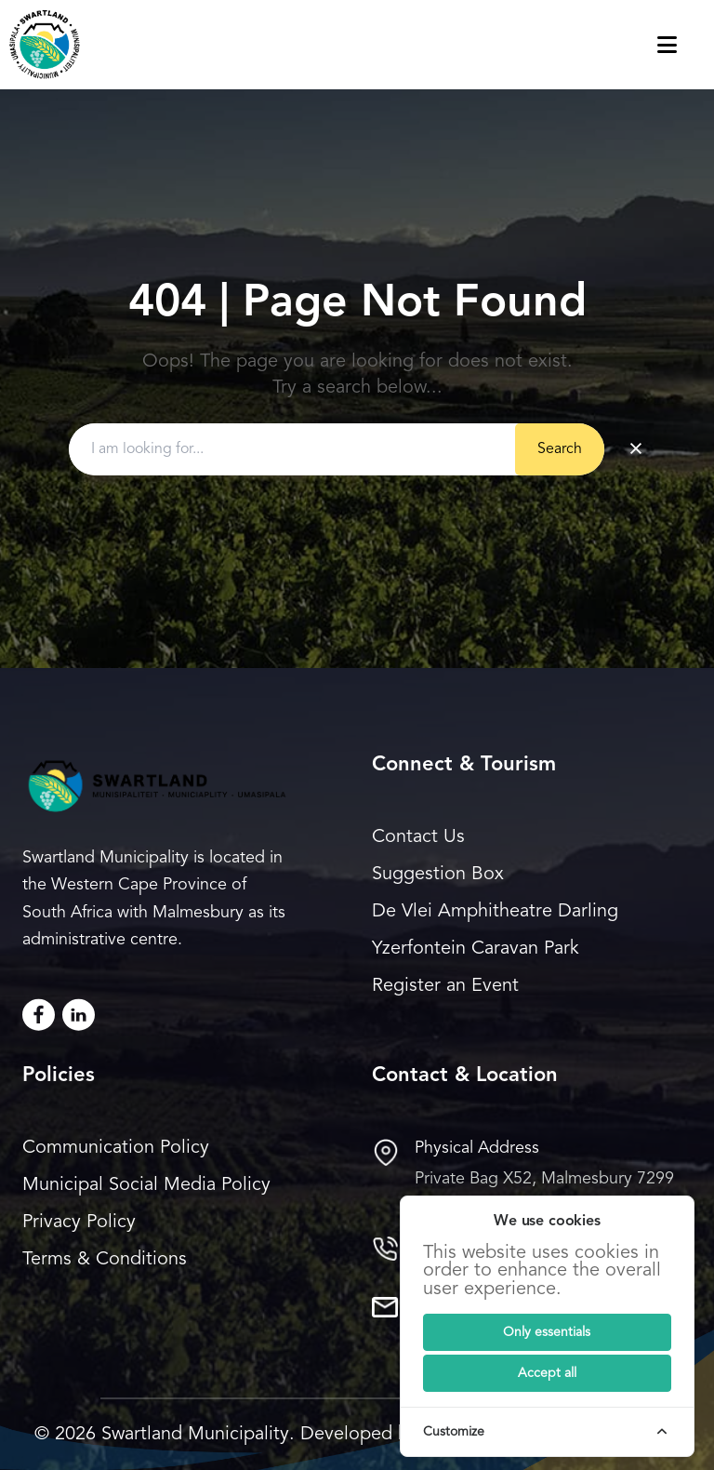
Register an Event (445, 986)
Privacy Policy (79, 1222)
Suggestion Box (438, 874)
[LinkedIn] (78, 1014)
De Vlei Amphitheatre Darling (495, 911)
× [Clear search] (636, 449)
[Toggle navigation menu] (685, 44)
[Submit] (547, 1332)
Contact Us (418, 837)
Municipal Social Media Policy (146, 1185)
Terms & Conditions (104, 1259)
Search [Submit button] (559, 449)
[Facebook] (38, 1014)
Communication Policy (115, 1148)
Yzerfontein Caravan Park (475, 949)
